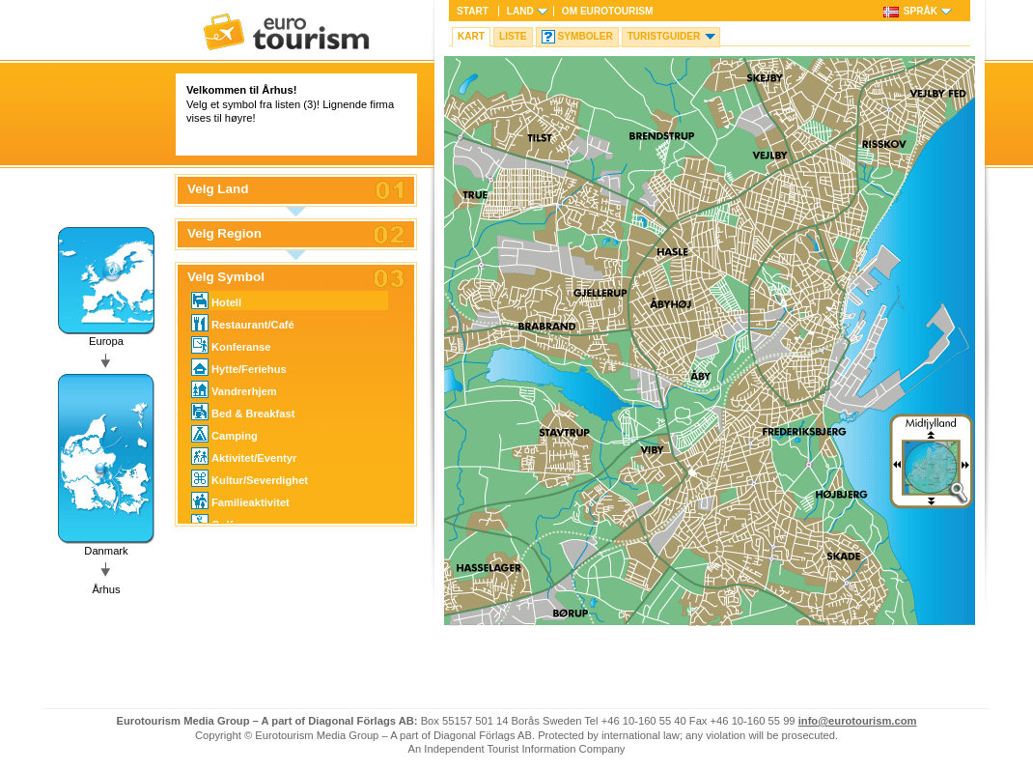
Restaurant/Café (242, 322)
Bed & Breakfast (242, 411)
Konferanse (231, 345)
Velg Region (224, 234)
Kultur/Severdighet (249, 478)
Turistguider (664, 36)
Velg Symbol (226, 277)
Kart (471, 36)
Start (473, 11)
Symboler (585, 36)
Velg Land (217, 189)
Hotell (216, 300)
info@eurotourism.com (857, 721)
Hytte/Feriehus (239, 367)
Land (520, 11)
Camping (224, 434)
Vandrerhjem (234, 389)
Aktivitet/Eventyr (243, 456)
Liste (513, 36)
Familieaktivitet (240, 500)
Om (607, 11)
